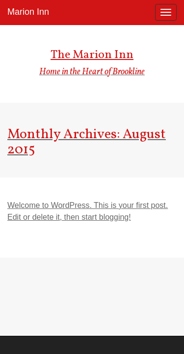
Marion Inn (28, 12)
